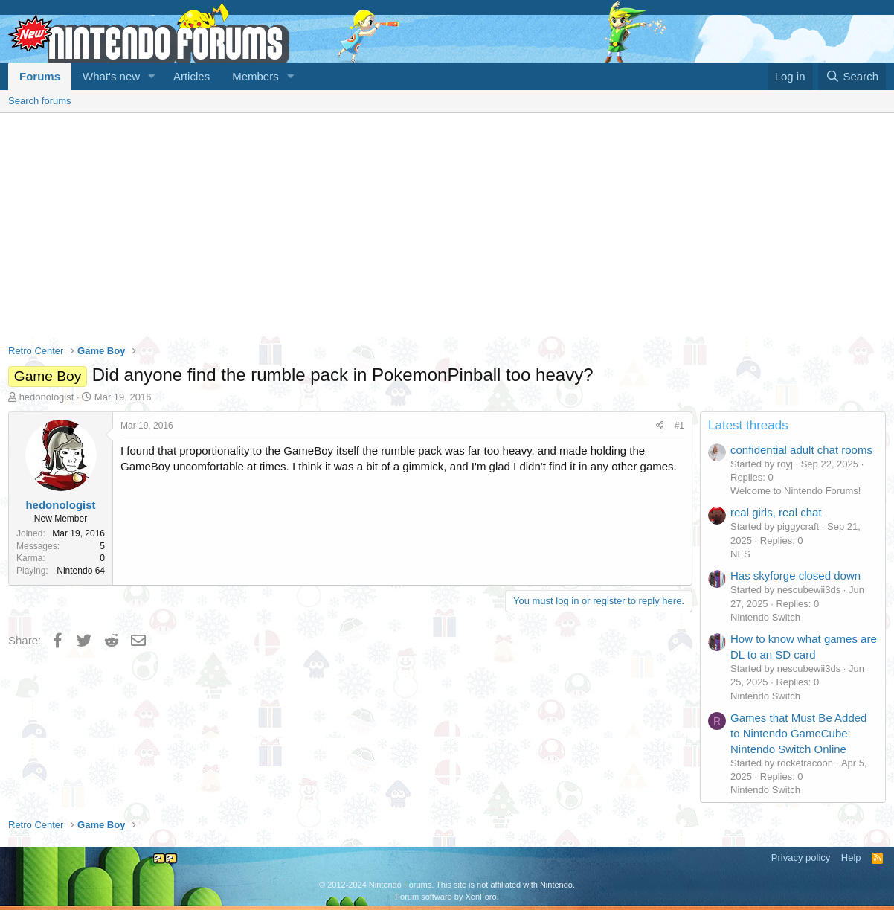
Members (255, 76)
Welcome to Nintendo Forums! (795, 490)
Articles (191, 76)
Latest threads (748, 425)
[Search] (852, 76)
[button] (151, 76)
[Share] (660, 426)
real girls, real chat (776, 512)
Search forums (39, 100)
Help (851, 857)
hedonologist (46, 397)
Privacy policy (800, 857)
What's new (111, 76)
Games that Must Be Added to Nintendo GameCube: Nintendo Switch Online (798, 733)
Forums (39, 76)
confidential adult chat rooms (801, 449)
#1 (679, 425)
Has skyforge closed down (795, 575)
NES (740, 554)
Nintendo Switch (765, 617)
